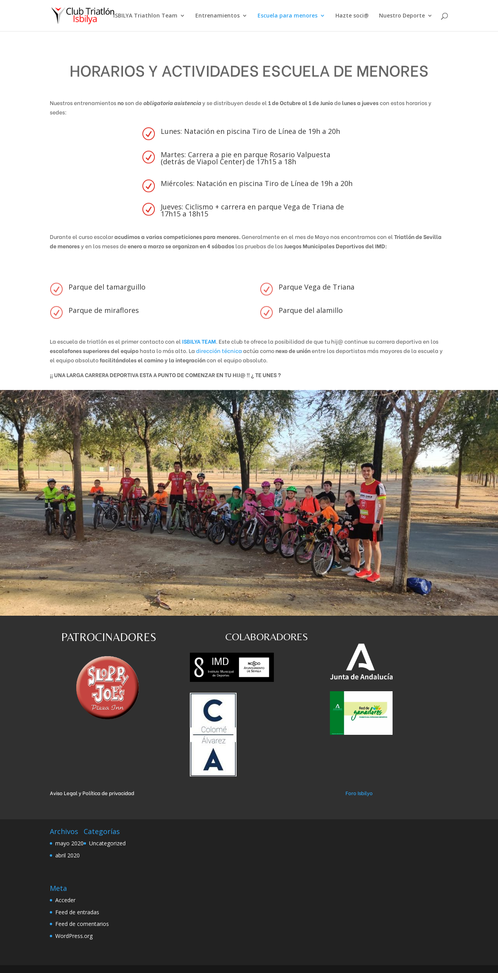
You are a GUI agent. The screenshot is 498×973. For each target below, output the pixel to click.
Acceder (65, 900)
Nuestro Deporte (402, 16)
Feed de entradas (77, 912)
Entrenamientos (217, 16)
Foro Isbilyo (359, 792)
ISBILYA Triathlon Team (145, 16)
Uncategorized (107, 843)
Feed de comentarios (82, 923)
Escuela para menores (287, 16)
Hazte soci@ (352, 16)
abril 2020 (67, 855)
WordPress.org (74, 936)
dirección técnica (219, 350)
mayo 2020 (69, 843)
